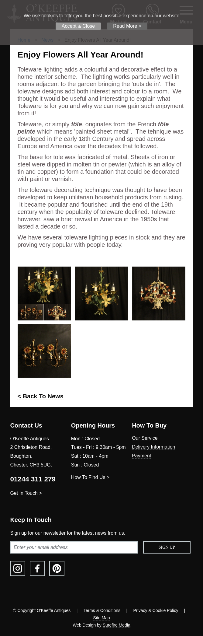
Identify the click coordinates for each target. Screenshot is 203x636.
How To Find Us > (90, 477)
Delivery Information (153, 446)
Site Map (101, 617)
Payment (141, 455)
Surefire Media (116, 625)
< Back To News (40, 396)
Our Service (144, 438)
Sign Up (167, 547)
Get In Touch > (26, 493)
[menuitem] (162, 438)
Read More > (127, 26)
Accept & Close (78, 26)
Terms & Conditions (102, 610)
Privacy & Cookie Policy (155, 610)
